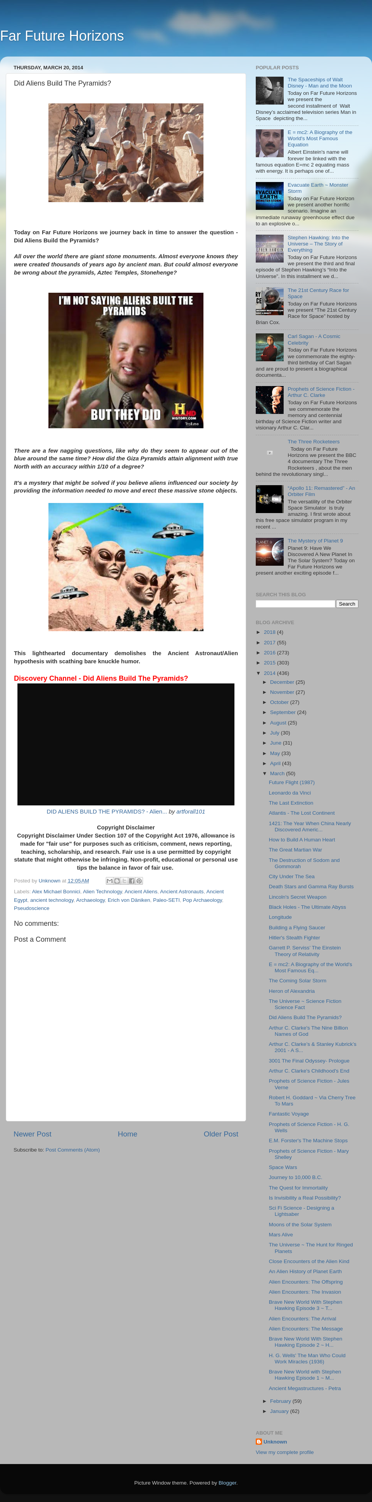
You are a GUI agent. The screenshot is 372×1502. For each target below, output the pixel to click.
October (280, 702)
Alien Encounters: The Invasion (305, 1292)
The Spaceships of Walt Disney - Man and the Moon (320, 83)
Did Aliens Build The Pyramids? (305, 1017)
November (283, 692)
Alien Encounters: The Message (306, 1329)
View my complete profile (285, 1452)
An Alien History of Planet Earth (305, 1271)
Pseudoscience (32, 908)
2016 (270, 653)
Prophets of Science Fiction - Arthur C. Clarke (321, 392)
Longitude (280, 917)
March (278, 773)
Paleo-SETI (166, 900)
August (279, 723)
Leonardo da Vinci (290, 793)
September (283, 712)
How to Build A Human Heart (302, 840)
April (276, 763)
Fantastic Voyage (289, 1114)
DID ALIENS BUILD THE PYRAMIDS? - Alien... (107, 812)
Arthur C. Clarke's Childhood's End (309, 1071)
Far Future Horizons (62, 36)
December (283, 682)
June (276, 743)
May (275, 753)
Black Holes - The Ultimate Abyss (307, 907)
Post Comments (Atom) (73, 1150)
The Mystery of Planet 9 (315, 541)
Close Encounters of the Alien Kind (309, 1261)
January (280, 1411)
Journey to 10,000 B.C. (295, 1177)
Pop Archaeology (202, 900)
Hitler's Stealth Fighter (294, 938)
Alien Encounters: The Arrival (302, 1319)
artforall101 (190, 812)
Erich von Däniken (129, 900)
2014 (270, 673)
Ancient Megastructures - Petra (305, 1388)
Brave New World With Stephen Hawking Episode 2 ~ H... (306, 1342)
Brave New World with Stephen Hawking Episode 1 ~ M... (305, 1375)
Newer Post (33, 1134)
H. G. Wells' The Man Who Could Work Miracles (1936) (307, 1359)
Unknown (275, 1442)
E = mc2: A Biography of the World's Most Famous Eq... (310, 967)
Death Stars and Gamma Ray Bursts (311, 886)
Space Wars (283, 1167)
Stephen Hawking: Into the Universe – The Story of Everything (318, 244)
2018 (270, 632)
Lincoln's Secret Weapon (298, 897)
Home (127, 1134)
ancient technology (52, 900)
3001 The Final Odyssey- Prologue (309, 1061)
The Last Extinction (291, 803)
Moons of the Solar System (300, 1224)
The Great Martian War (295, 850)
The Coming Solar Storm (298, 981)
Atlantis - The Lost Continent (302, 813)
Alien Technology (102, 891)
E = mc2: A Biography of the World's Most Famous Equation (320, 138)
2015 (270, 663)
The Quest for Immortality (298, 1188)
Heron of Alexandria (292, 991)
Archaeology (90, 900)
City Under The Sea (292, 876)
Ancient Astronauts (182, 891)
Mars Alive (281, 1235)
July (275, 733)
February (281, 1401)
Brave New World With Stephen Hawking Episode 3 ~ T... (306, 1305)
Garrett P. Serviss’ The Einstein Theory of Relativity (305, 951)
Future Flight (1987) (292, 782)
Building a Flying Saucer (297, 927)
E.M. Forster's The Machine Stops (308, 1140)
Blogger (227, 1483)
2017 (270, 642)
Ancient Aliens (140, 891)
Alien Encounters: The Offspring (306, 1282)
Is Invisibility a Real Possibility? (305, 1198)
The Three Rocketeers (313, 442)
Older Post (221, 1134)
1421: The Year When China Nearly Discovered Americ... (310, 827)
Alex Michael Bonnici (56, 891)
